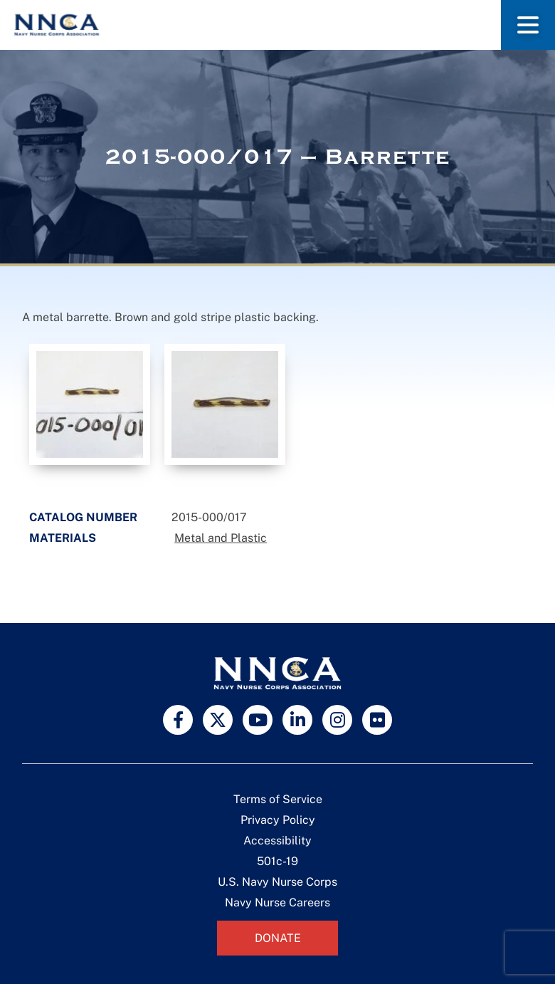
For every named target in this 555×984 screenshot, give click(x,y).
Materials (62, 538)
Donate (278, 938)
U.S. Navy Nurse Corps (277, 882)
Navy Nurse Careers (277, 902)
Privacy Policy (277, 820)
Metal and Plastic (220, 538)
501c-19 (277, 861)
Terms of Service (277, 799)
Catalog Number (83, 517)
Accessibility (277, 840)
